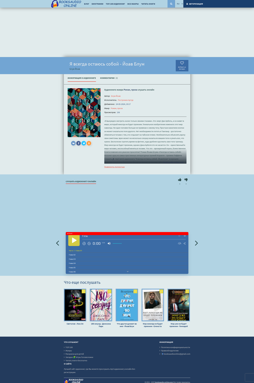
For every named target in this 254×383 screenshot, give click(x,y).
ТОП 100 (69, 347)
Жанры (68, 350)
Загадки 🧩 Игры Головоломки (79, 357)
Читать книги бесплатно (76, 360)
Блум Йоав (115, 96)
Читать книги (148, 4)
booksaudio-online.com (173, 162)
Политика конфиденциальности (175, 347)
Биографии (97, 4)
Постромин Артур (125, 100)
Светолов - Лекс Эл (75, 323)
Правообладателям (170, 350)
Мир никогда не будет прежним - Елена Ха (153, 324)
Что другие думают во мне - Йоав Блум (127, 324)
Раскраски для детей (74, 354)
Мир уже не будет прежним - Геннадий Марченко (179, 324)
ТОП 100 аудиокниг (115, 4)
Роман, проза (130, 89)
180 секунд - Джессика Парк (101, 324)
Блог (86, 4)
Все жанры (133, 4)
